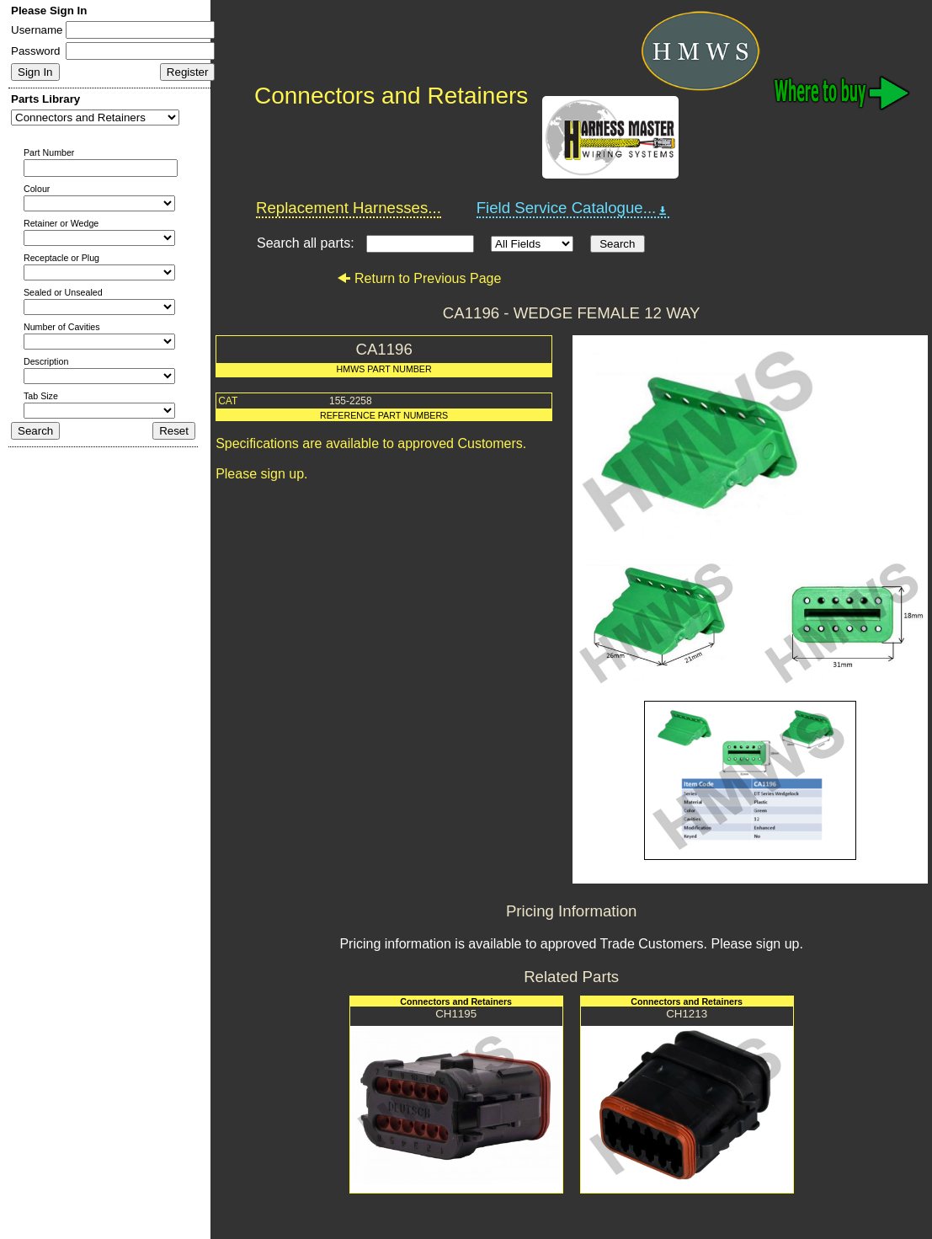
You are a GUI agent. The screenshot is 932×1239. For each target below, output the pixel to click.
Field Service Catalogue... (573, 208)
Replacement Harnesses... (348, 207)
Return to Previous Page (419, 278)
